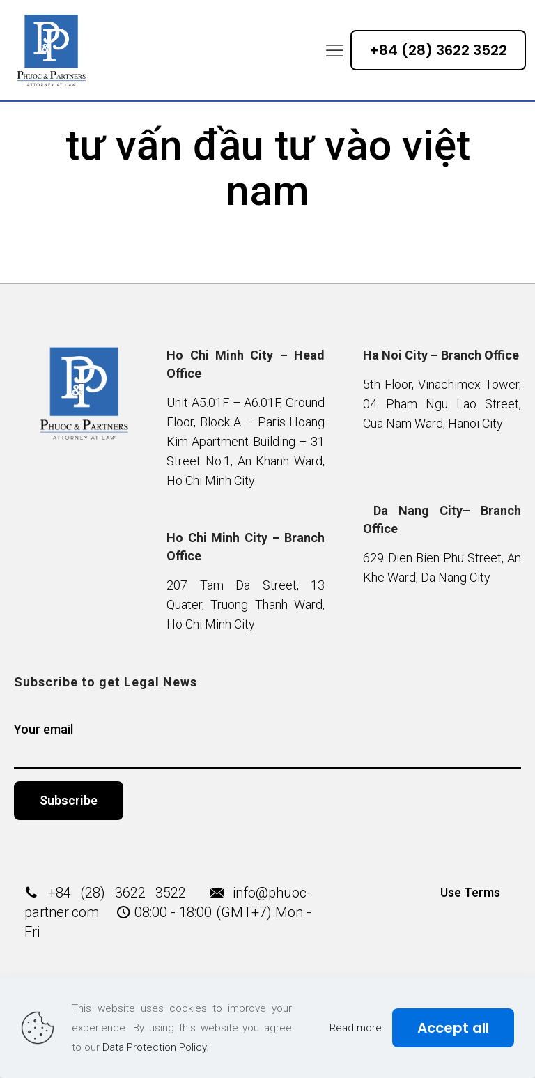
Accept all (453, 1028)
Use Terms (470, 892)
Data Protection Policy (154, 1047)
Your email (268, 745)
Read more (355, 1028)
